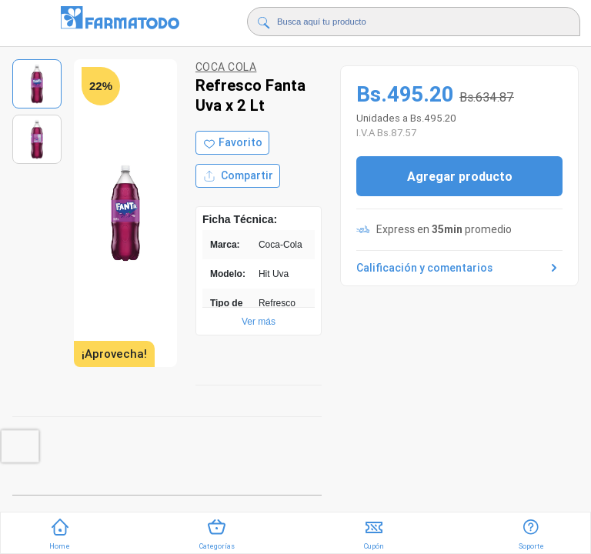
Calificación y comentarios (459, 267)
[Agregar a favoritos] (232, 143)
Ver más (258, 321)
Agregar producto (460, 176)
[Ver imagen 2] (37, 139)
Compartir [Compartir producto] (237, 176)
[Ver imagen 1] (37, 83)
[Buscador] (411, 21)
